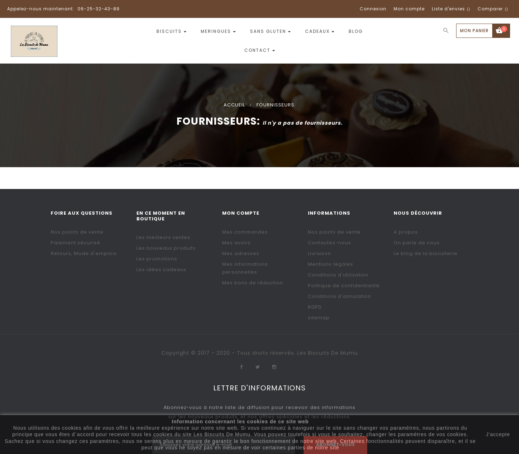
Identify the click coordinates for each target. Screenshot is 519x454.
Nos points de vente (77, 232)
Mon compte (409, 9)
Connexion (373, 9)
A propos (406, 232)
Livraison (319, 253)
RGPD (315, 307)
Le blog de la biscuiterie (426, 253)
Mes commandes (245, 232)
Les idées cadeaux (161, 269)
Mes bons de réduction (252, 282)
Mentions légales (330, 264)
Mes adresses (240, 253)
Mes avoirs (236, 242)
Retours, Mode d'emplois (84, 253)
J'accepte (498, 434)
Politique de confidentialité (344, 285)
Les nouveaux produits (166, 248)
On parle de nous (417, 242)
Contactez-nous (329, 242)
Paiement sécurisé (75, 242)
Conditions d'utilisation (338, 274)
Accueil (234, 104)
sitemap (319, 317)
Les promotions (156, 258)
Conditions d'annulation (339, 296)
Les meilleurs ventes (163, 237)
